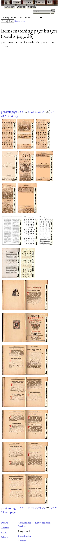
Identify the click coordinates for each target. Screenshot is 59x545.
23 (36, 112)
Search (32, 7)
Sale (49, 2)
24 (39, 112)
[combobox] (42, 11)
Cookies (9, 7)
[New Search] (21, 21)
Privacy (4, 537)
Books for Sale (24, 535)
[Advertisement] (27, 81)
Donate (4, 522)
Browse (28, 2)
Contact (5, 527)
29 (5, 116)
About (21, 7)
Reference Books (43, 522)
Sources (39, 2)
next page (13, 116)
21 (29, 112)
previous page (9, 112)
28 (2, 116)
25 (43, 112)
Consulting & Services (24, 524)
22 (32, 112)
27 (52, 112)
